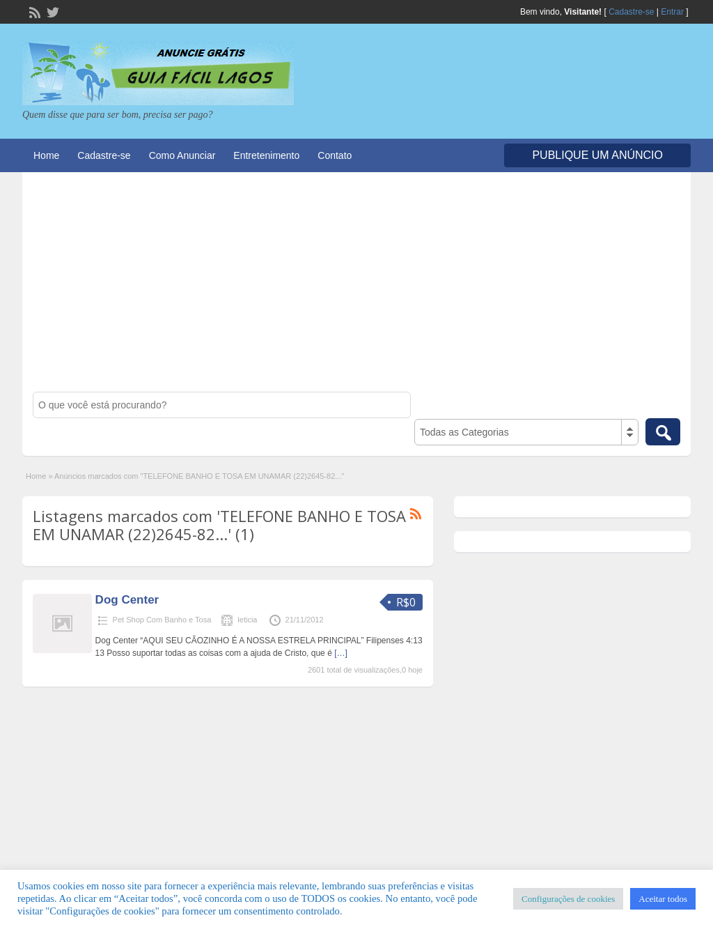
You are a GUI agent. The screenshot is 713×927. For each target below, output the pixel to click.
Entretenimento (266, 155)
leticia (247, 619)
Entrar (672, 12)
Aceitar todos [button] (662, 899)
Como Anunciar (182, 155)
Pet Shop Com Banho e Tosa (162, 619)
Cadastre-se (631, 12)
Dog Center (127, 599)
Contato (335, 155)
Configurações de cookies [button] (568, 899)
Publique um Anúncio (597, 155)
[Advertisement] (356, 287)
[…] (340, 653)
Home (46, 155)
